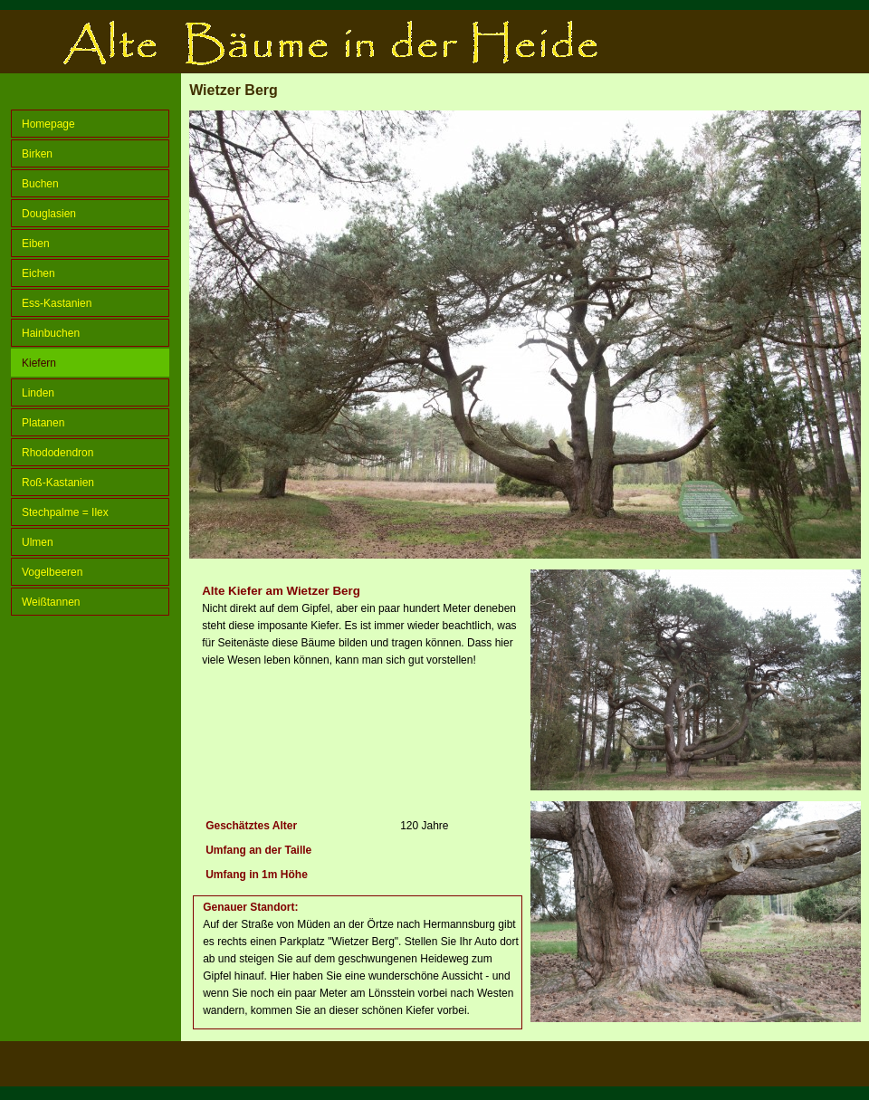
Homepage (48, 124)
